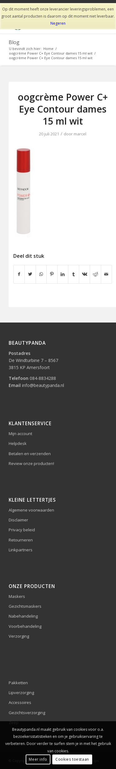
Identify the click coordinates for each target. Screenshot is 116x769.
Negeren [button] (58, 23)
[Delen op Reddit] (95, 274)
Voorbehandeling (25, 626)
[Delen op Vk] (84, 274)
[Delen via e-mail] (106, 274)
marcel (80, 134)
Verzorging (19, 636)
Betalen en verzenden (30, 453)
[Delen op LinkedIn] (63, 274)
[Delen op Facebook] (19, 274)
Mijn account (20, 433)
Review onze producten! (31, 463)
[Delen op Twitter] (30, 274)
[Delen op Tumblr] (73, 274)
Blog (14, 42)
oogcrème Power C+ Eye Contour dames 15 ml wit (63, 109)
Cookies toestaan (72, 759)
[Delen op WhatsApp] (41, 274)
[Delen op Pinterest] (52, 274)
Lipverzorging (21, 692)
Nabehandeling (23, 616)
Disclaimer (18, 520)
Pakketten (18, 682)
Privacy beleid (22, 530)
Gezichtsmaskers (25, 606)
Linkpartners (20, 550)
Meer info (38, 759)
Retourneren (21, 540)
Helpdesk (18, 443)
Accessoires (20, 702)
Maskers (17, 596)
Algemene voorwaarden (31, 510)
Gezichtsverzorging (27, 712)
